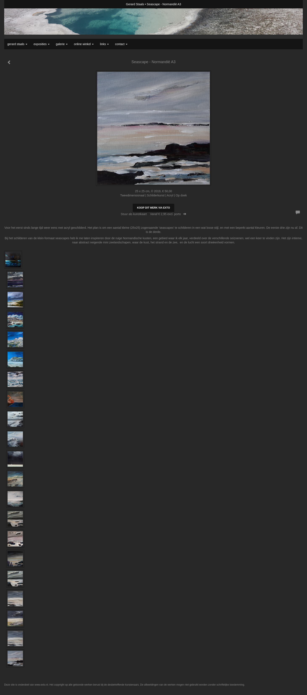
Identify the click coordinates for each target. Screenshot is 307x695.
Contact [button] (121, 44)
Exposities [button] (42, 44)
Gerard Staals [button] (17, 44)
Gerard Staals (135, 4)
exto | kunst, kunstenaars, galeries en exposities (16, 4)
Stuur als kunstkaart (153, 214)
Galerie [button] (62, 44)
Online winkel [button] (84, 44)
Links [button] (104, 44)
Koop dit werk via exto (153, 207)
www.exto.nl (41, 684)
